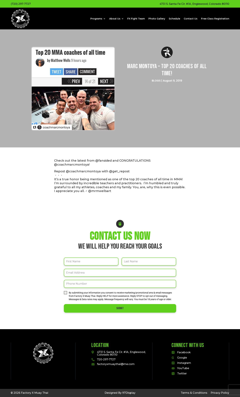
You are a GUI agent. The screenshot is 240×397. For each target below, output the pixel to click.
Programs (96, 18)
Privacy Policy (220, 392)
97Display (128, 392)
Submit (120, 308)
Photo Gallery (156, 18)
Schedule (174, 18)
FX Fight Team (136, 18)
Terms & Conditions (194, 392)
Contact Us (190, 18)
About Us (114, 18)
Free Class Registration (215, 18)
